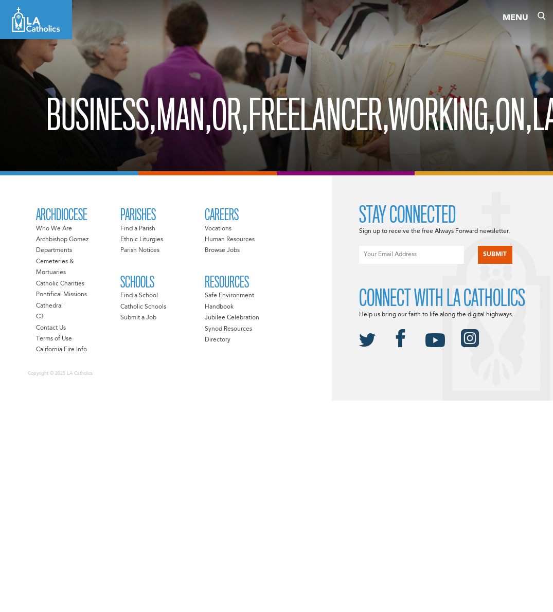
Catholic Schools (143, 307)
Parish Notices (139, 250)
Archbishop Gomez (62, 240)
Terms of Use (54, 339)
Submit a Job (138, 318)
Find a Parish (137, 229)
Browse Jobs (222, 250)
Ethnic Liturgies (141, 240)
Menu (515, 18)
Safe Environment (229, 296)
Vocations (218, 229)
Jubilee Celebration (232, 318)
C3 (40, 317)
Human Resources (230, 240)
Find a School (139, 296)
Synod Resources (228, 329)
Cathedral (49, 306)
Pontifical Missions (61, 295)
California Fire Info (61, 350)
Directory (217, 340)
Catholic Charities (60, 284)
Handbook (219, 307)
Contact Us (51, 328)
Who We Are (54, 229)
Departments (54, 250)
